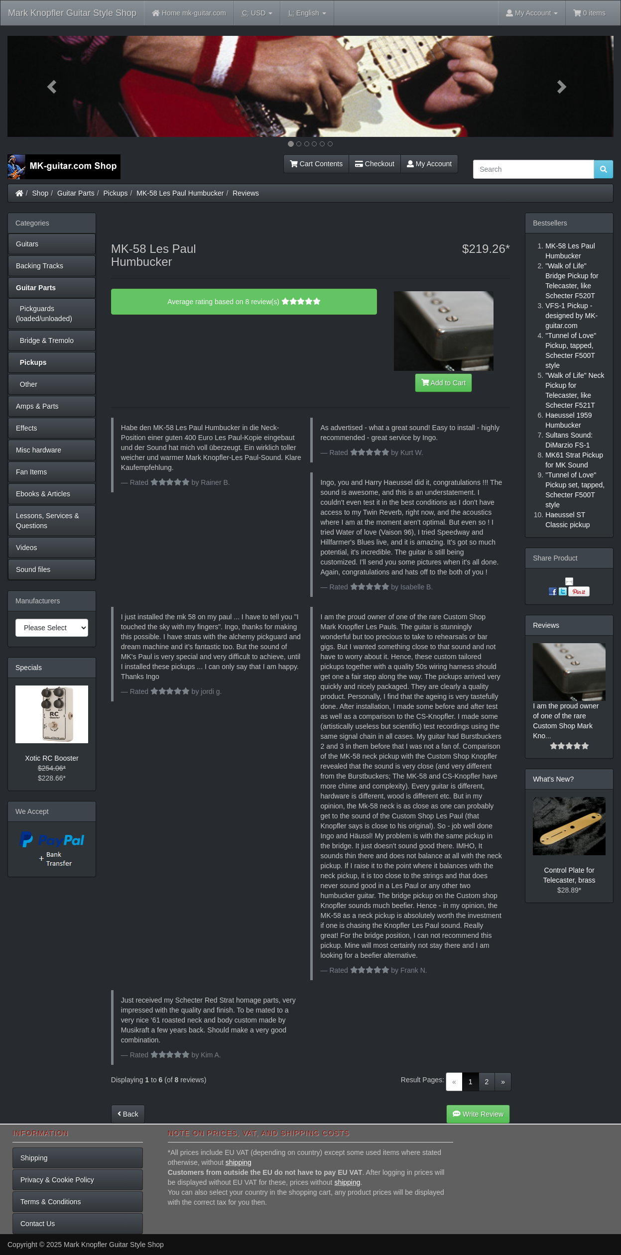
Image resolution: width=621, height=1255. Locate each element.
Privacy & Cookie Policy (57, 1180)
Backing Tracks (39, 266)
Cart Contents (316, 164)
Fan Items (31, 472)
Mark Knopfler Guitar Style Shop (72, 13)
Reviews (246, 193)
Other (26, 384)
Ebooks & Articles (43, 494)
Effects (26, 428)
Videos (26, 548)
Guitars (27, 244)
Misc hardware (38, 450)
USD (257, 13)
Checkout (374, 164)
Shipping (34, 1158)
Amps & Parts (37, 406)
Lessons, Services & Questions (47, 521)
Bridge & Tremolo (45, 340)
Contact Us (37, 1224)
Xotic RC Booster (51, 758)
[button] (53, 86)
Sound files (33, 569)
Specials (28, 668)
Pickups (116, 193)
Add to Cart (443, 383)
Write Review (478, 1114)
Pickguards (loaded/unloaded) (44, 314)
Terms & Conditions (50, 1202)
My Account (429, 164)
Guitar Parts (76, 193)
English (307, 13)
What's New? (553, 779)
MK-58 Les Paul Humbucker (180, 193)
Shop (40, 193)
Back (128, 1114)
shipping (238, 1162)
